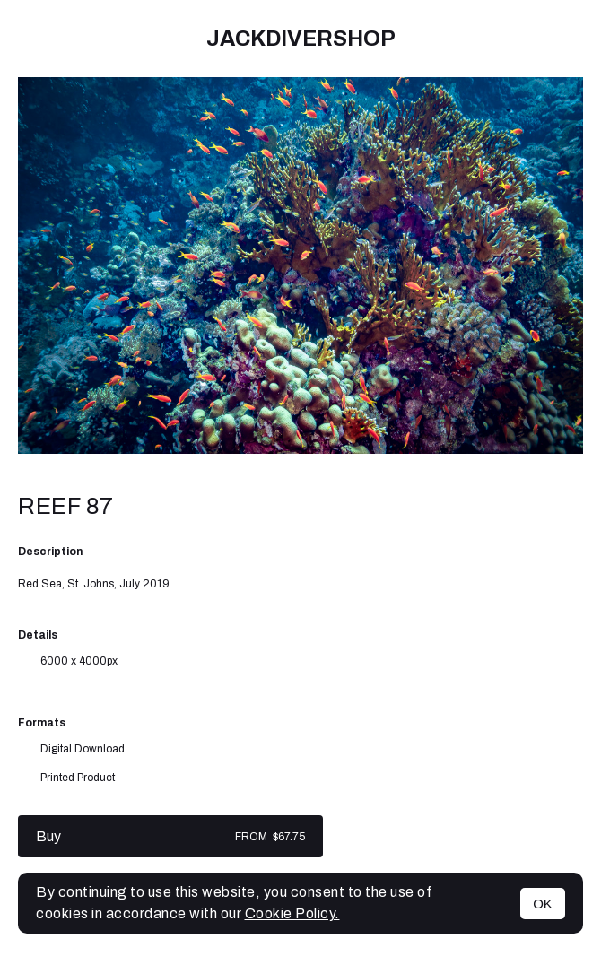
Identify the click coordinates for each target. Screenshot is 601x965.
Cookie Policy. (292, 913)
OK (543, 903)
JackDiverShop (301, 38)
